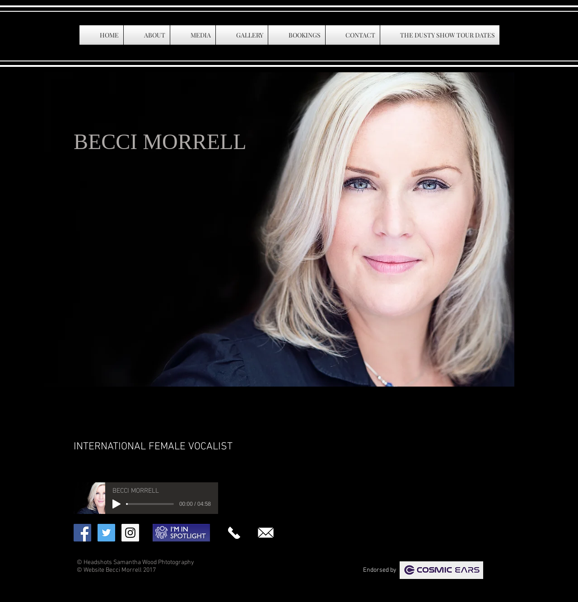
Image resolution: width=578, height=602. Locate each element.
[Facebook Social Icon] (82, 532)
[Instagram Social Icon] (130, 532)
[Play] (116, 504)
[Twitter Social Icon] (106, 532)
